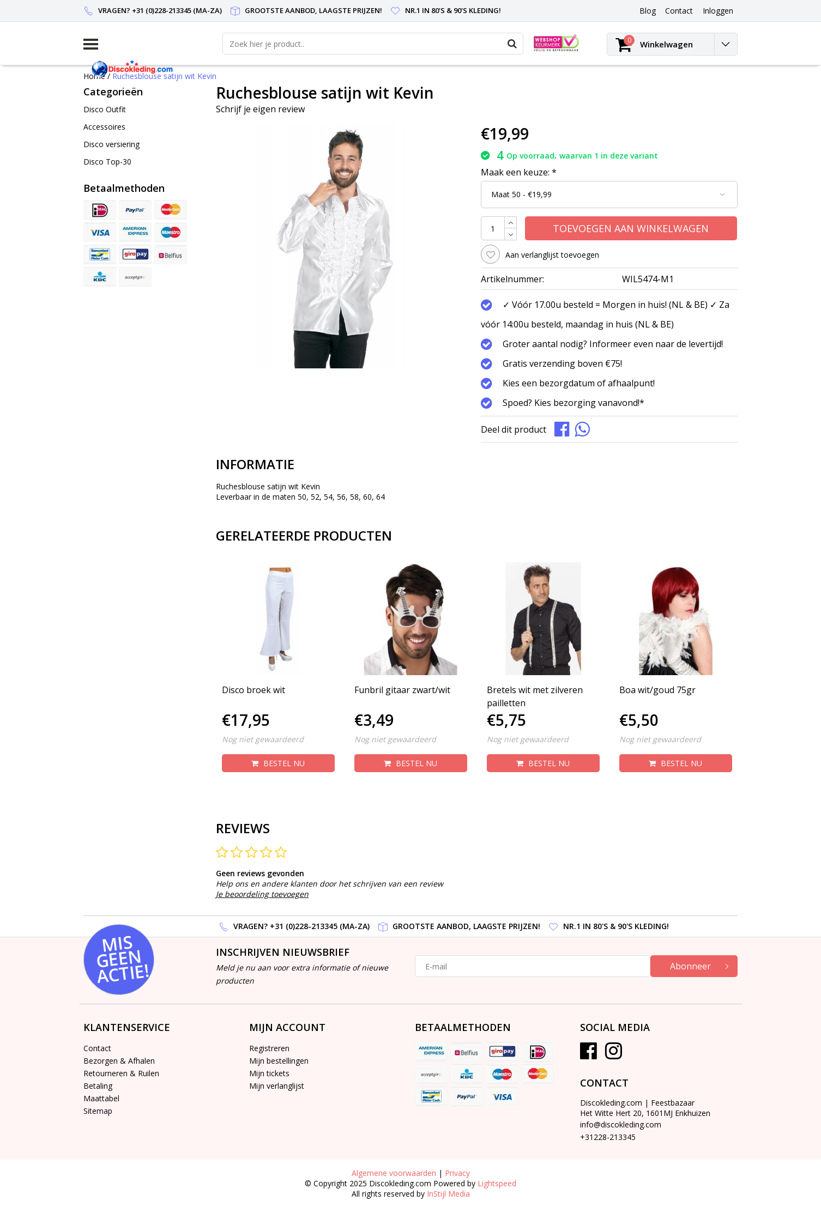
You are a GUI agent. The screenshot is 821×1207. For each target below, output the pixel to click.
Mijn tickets (269, 1073)
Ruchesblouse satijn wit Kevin (164, 76)
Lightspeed (497, 1183)
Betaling (97, 1086)
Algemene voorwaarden (394, 1173)
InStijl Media (448, 1193)
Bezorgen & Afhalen (119, 1061)
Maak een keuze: (519, 172)
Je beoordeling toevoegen (262, 894)
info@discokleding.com (620, 1124)
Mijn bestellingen (279, 1061)
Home (94, 76)
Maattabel (101, 1098)
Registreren (269, 1048)
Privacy (457, 1173)
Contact (97, 1048)
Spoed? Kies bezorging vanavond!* (573, 403)
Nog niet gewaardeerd (263, 739)
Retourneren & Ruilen (121, 1073)
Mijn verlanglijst (276, 1086)
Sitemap (97, 1111)
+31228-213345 (608, 1137)
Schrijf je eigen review (260, 109)
